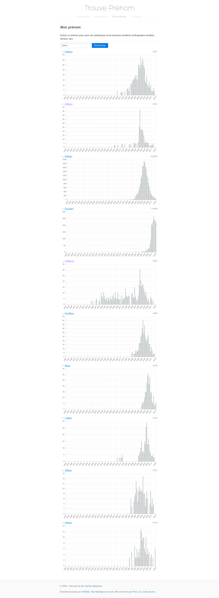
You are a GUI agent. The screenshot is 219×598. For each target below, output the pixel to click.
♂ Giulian (67, 208)
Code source (148, 592)
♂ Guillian (68, 313)
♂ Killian (67, 156)
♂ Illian (66, 365)
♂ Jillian (67, 470)
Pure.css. (137, 592)
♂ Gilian (67, 522)
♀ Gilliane (68, 261)
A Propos (136, 16)
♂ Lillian (67, 418)
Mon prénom (119, 16)
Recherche (101, 16)
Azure (111, 592)
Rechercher (100, 45)
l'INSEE (86, 592)
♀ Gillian (67, 104)
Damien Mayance (93, 586)
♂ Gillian (67, 51)
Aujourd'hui (84, 16)
